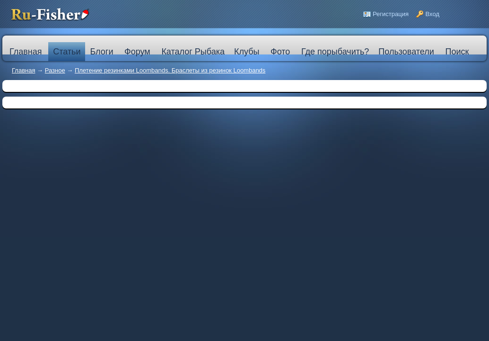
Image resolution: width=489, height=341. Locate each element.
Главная (23, 70)
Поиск (457, 51)
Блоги (101, 51)
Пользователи (406, 51)
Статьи (66, 51)
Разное (55, 70)
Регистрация (391, 14)
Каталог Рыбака (193, 51)
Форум (137, 51)
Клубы (246, 51)
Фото (280, 51)
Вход (432, 14)
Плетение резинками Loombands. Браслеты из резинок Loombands (170, 70)
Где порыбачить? (335, 51)
